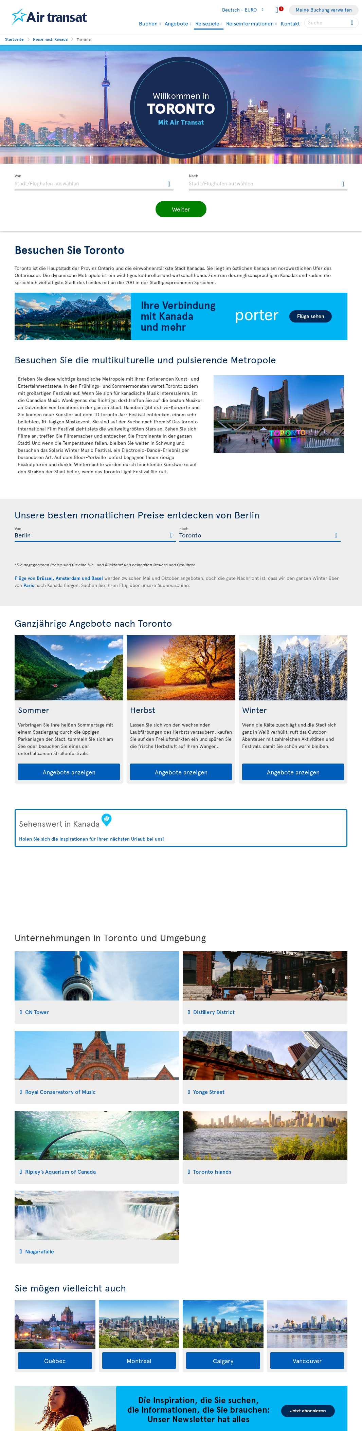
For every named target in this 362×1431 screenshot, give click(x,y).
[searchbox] (331, 23)
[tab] (97, 987)
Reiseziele (207, 24)
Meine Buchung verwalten (324, 9)
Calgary (223, 1360)
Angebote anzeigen (69, 772)
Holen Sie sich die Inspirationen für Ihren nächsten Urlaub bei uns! (91, 839)
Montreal (139, 1360)
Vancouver (307, 1360)
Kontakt (290, 23)
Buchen (148, 23)
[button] (181, 209)
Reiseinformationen (250, 23)
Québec (55, 1360)
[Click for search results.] (353, 23)
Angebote (176, 23)
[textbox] (94, 182)
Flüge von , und (59, 578)
